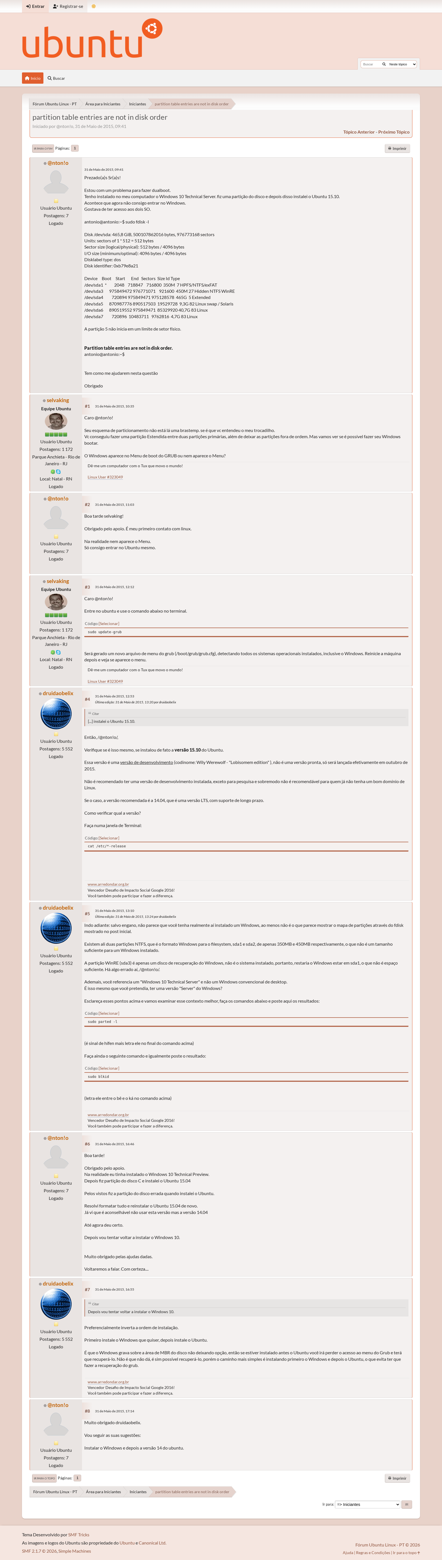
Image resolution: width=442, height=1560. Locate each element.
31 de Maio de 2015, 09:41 (103, 169)
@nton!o (58, 162)
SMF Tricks (78, 1534)
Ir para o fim (43, 148)
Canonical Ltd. (152, 1542)
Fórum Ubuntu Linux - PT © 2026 (387, 1544)
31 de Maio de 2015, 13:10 (114, 910)
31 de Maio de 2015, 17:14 (114, 1411)
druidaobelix (58, 693)
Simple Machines (74, 1551)
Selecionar (109, 623)
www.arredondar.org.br (108, 884)
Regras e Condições (373, 1552)
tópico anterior (359, 131)
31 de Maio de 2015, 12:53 (114, 696)
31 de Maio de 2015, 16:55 (114, 1289)
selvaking (58, 400)
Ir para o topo (44, 1478)
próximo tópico (394, 131)
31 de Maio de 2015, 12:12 (114, 587)
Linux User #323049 (105, 477)
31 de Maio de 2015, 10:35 (114, 406)
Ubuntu (127, 1542)
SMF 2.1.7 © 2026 (39, 1551)
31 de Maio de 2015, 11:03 (114, 504)
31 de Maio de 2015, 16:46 (114, 1144)
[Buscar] (384, 64)
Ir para (327, 1504)
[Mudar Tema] (93, 6)
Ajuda (348, 1552)
